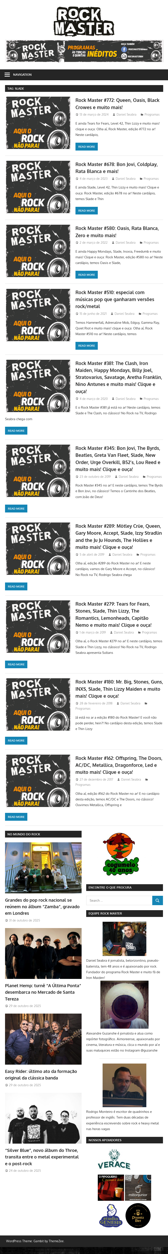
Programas (152, 114)
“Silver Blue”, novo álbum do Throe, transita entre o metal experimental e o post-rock (42, 1163)
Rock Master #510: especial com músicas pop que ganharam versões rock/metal (116, 299)
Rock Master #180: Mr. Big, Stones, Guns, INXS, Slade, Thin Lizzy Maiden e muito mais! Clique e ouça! (119, 696)
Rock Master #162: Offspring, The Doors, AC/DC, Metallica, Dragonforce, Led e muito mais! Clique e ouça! (118, 772)
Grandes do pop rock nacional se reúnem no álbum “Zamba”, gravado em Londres (42, 913)
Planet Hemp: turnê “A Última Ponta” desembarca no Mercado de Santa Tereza (43, 999)
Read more (86, 146)
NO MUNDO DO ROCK (23, 841)
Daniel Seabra (126, 114)
